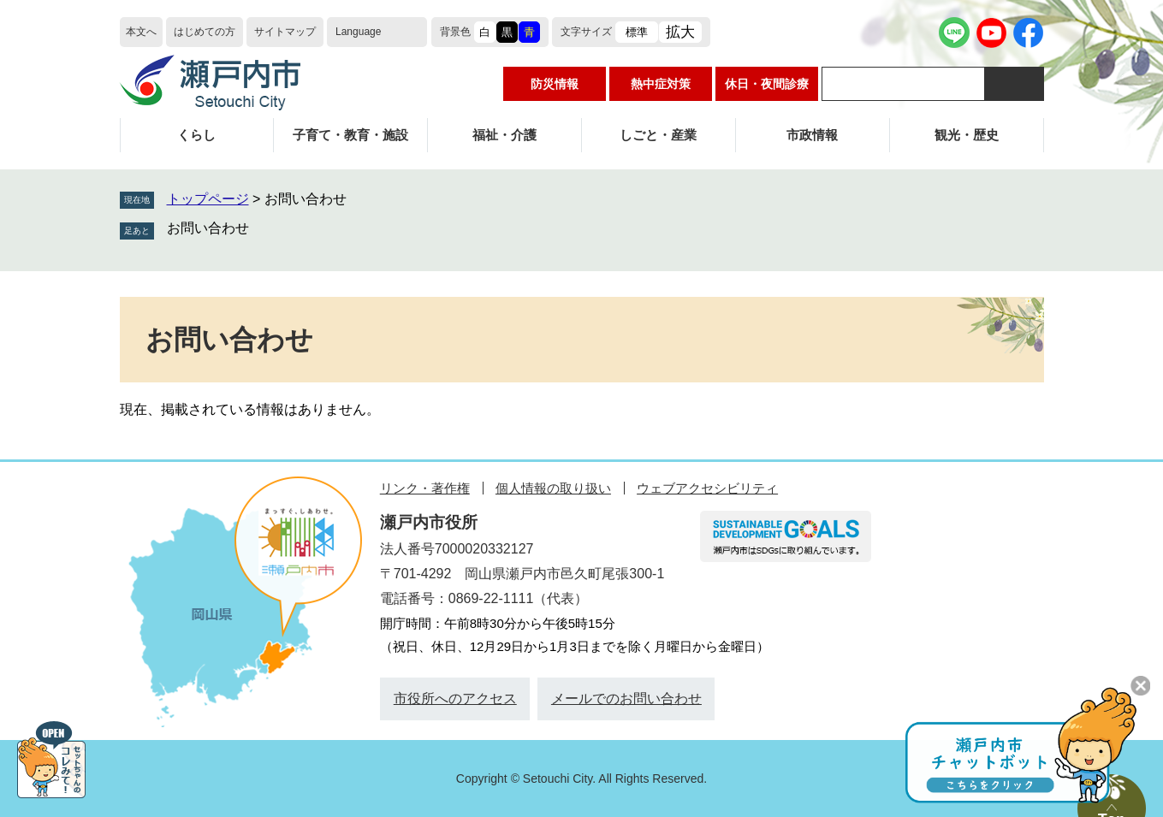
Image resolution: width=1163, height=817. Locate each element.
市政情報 (812, 134)
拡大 (680, 32)
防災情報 (555, 84)
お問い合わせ (208, 228)
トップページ (208, 199)
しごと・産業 (658, 134)
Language (358, 32)
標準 (637, 32)
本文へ (141, 32)
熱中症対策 (661, 84)
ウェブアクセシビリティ (707, 488)
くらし (196, 134)
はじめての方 (204, 32)
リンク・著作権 (425, 488)
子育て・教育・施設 (350, 134)
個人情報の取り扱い (553, 488)
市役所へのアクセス (455, 698)
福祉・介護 (504, 134)
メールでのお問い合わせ (626, 698)
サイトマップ (285, 32)
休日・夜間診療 (767, 84)
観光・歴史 (967, 134)
